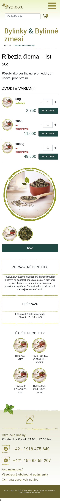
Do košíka (48, 110)
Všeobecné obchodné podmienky (25, 474)
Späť (30, 248)
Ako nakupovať (12, 469)
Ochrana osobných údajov (20, 479)
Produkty (7, 45)
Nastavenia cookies (30, 492)
